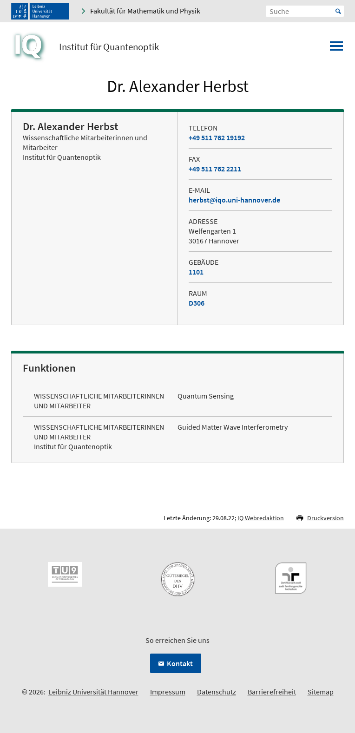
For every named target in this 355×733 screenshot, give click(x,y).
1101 (196, 271)
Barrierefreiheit (272, 691)
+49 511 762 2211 (215, 168)
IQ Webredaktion (260, 518)
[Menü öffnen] (336, 48)
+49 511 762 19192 (217, 137)
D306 (196, 303)
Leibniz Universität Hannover (93, 691)
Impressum (167, 691)
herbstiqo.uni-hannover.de (234, 199)
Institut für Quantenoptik (109, 46)
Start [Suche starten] (338, 11)
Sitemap (321, 691)
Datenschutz (216, 691)
